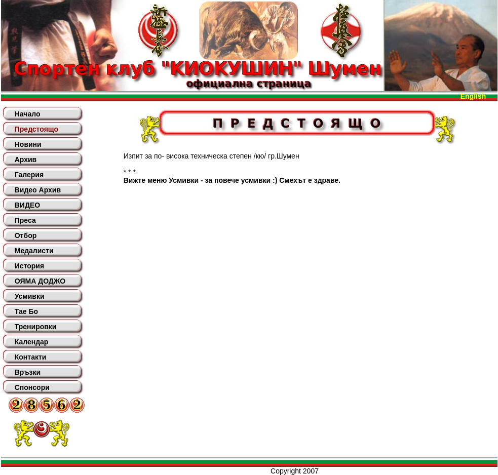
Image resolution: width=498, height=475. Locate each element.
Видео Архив (38, 190)
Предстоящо (36, 129)
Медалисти (34, 251)
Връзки (28, 372)
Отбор (26, 235)
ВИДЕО (27, 205)
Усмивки (30, 296)
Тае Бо (26, 311)
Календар (32, 342)
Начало (28, 114)
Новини (28, 144)
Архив (25, 159)
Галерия (29, 175)
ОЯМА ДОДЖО (40, 281)
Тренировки (36, 327)
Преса (25, 220)
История (29, 266)
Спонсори (32, 387)
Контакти (31, 357)
